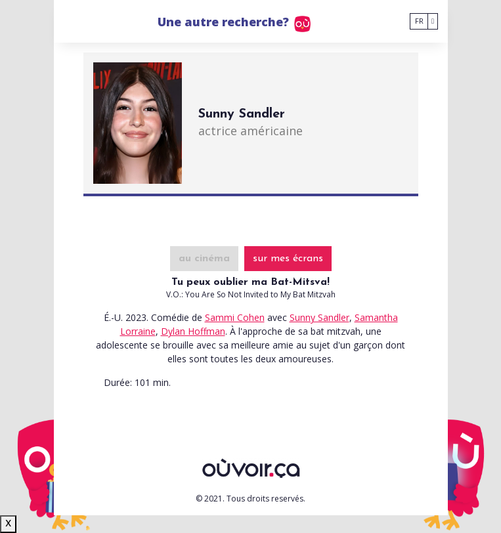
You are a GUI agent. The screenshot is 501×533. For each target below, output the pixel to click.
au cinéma (204, 258)
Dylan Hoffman (193, 331)
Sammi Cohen (235, 317)
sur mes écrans (288, 258)
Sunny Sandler (319, 317)
